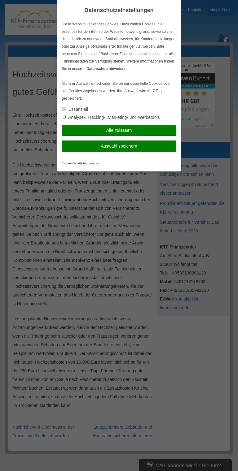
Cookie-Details (72, 163)
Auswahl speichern (119, 146)
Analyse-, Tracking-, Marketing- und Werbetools (111, 117)
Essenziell (75, 109)
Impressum (91, 163)
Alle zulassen (119, 130)
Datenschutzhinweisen (106, 69)
